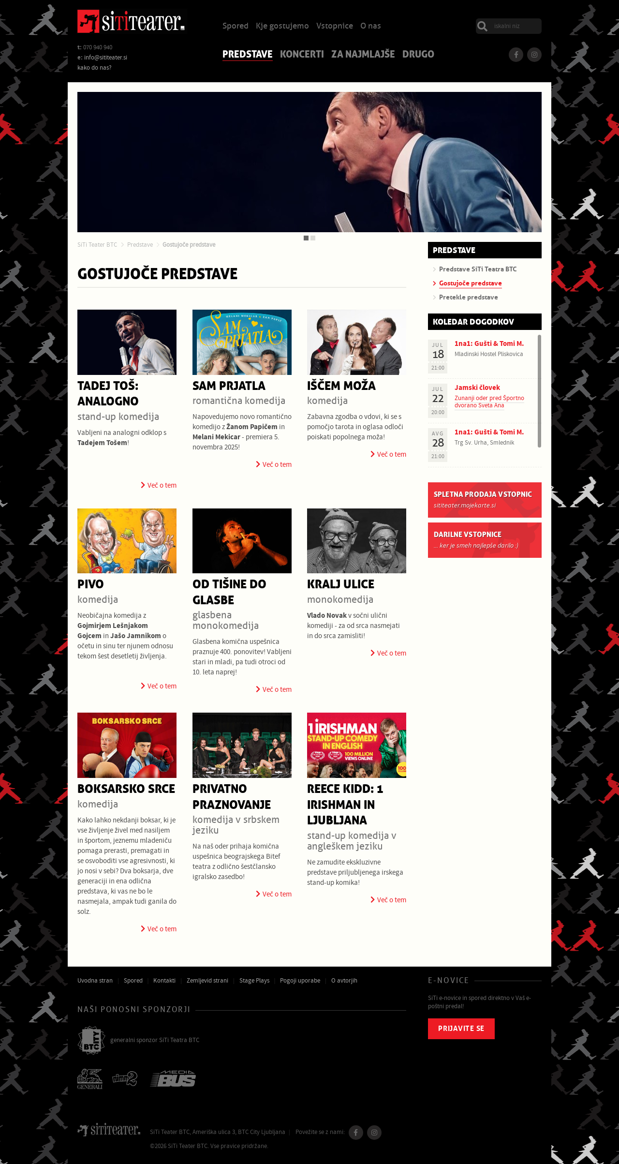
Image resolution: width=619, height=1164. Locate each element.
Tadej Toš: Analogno (108, 394)
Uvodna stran (95, 981)
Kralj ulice (340, 584)
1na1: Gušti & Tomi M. (489, 344)
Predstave (247, 55)
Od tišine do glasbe (229, 592)
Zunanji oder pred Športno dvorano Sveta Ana (489, 401)
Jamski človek (477, 388)
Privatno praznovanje (231, 797)
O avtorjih (344, 981)
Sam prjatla (228, 386)
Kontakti (164, 981)
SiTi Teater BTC (97, 245)
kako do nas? (94, 68)
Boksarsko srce (126, 789)
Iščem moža (341, 386)
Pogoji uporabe (300, 981)
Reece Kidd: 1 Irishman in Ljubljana (345, 805)
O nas (370, 26)
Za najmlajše (363, 55)
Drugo (418, 55)
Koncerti (302, 55)
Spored (235, 26)
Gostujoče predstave (188, 245)
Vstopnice (334, 26)
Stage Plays (254, 981)
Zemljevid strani (207, 981)
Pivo (90, 584)
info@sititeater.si (105, 57)
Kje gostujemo (282, 26)
